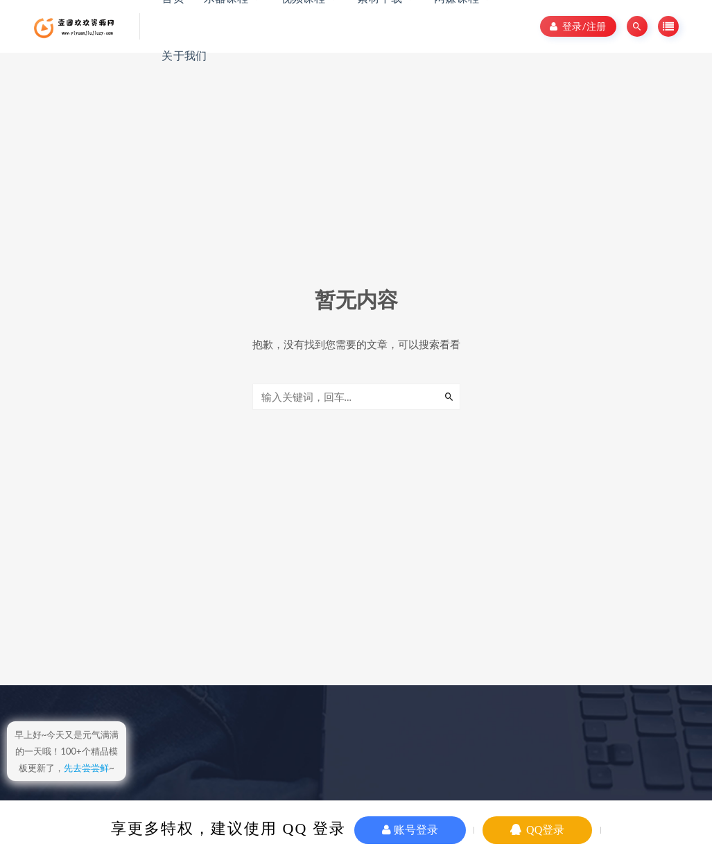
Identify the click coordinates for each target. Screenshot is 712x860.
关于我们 (184, 55)
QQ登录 (537, 830)
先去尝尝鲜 (86, 767)
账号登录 (410, 830)
